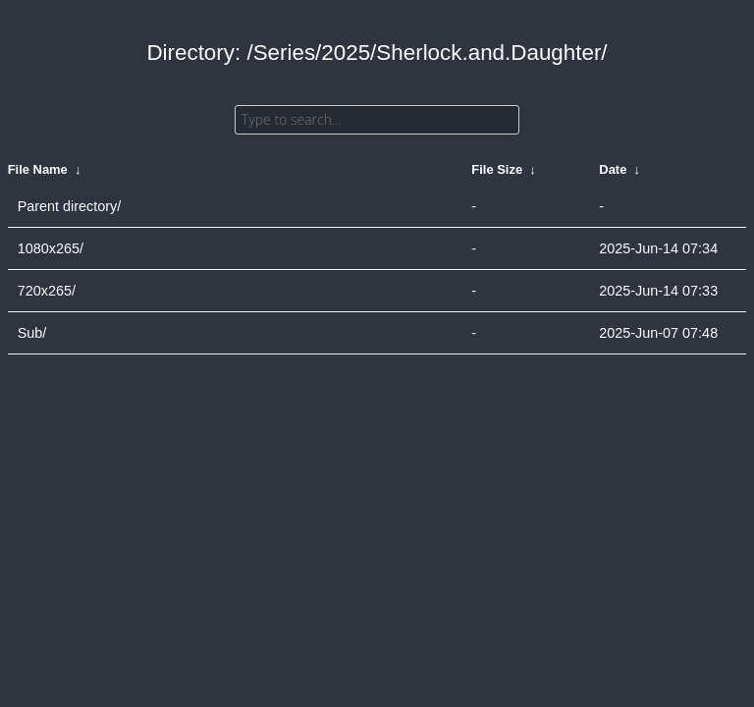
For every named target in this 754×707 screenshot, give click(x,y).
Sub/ (32, 333)
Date (612, 169)
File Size (496, 169)
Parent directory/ (70, 206)
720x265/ (47, 291)
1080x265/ (50, 248)
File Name (38, 169)
